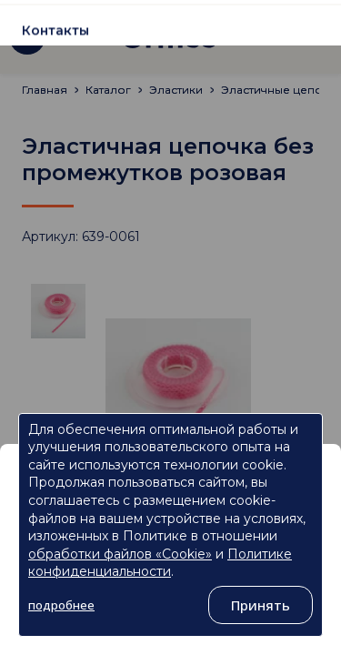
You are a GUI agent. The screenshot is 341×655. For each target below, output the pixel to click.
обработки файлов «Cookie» (120, 554)
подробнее (61, 605)
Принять (260, 605)
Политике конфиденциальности (160, 563)
